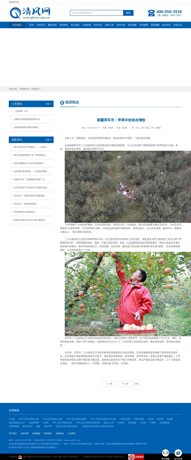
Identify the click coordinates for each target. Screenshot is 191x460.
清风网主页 (25, 89)
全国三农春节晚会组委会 (67, 426)
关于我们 (13, 433)
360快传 (121, 423)
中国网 (143, 423)
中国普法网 (125, 419)
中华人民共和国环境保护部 (88, 423)
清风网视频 (14, 426)
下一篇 (125, 384)
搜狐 (38, 426)
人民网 (150, 419)
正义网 (12, 419)
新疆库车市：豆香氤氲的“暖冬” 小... (30, 179)
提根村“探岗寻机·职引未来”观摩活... (30, 220)
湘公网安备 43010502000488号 (34, 457)
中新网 (170, 419)
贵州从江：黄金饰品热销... (26, 204)
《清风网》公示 (21, 111)
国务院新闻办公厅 (17, 423)
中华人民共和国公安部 (52, 419)
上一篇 (109, 384)
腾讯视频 (132, 423)
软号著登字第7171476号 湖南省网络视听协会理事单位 (33, 447)
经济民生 (36, 89)
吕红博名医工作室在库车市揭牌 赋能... (31, 187)
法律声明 (25, 433)
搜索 (128, 13)
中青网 (153, 423)
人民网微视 (164, 423)
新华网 (160, 419)
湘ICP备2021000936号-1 (68, 457)
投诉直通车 (28, 426)
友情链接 (36, 433)
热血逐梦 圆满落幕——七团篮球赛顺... (31, 171)
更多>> (49, 104)
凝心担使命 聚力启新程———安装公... (31, 147)
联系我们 (48, 433)
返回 (137, 384)
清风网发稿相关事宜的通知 (26, 127)
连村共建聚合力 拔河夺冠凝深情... (29, 163)
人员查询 (71, 433)
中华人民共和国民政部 (62, 423)
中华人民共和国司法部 (28, 419)
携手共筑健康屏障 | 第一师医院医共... (30, 155)
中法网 (45, 423)
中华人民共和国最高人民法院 (103, 419)
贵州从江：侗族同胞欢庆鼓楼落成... (30, 196)
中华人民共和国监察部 (76, 419)
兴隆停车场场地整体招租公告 (27, 119)
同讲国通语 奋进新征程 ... (25, 212)
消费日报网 (139, 419)
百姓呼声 (48, 426)
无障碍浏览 (14, 2)
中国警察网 (34, 423)
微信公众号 (109, 423)
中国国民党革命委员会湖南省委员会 (97, 426)
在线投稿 (60, 433)
